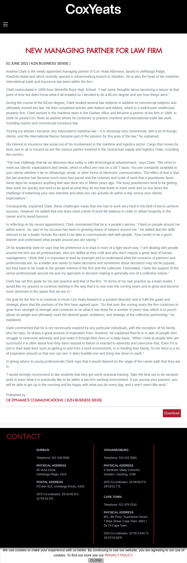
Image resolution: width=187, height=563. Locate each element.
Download (171, 413)
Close (96, 560)
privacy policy (118, 555)
